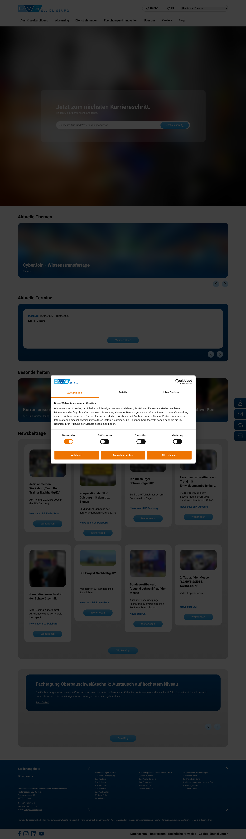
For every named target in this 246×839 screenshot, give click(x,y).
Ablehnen (76, 455)
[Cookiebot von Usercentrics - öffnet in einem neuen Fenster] (178, 381)
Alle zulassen (169, 455)
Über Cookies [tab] (171, 392)
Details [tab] (123, 392)
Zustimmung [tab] (74, 392)
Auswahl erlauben (123, 455)
